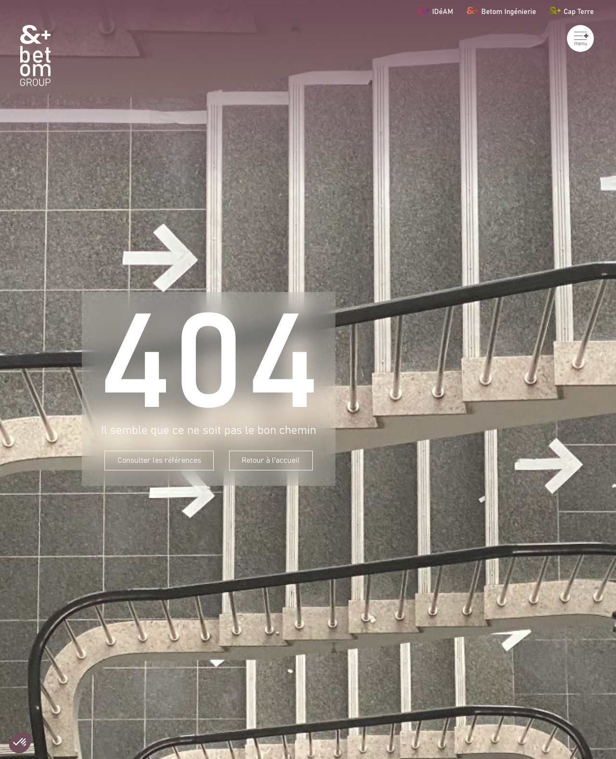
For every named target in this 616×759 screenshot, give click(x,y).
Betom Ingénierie (501, 10)
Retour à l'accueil (271, 460)
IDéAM (435, 10)
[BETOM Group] (35, 55)
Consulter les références (159, 460)
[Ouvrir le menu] (580, 38)
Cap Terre (571, 10)
